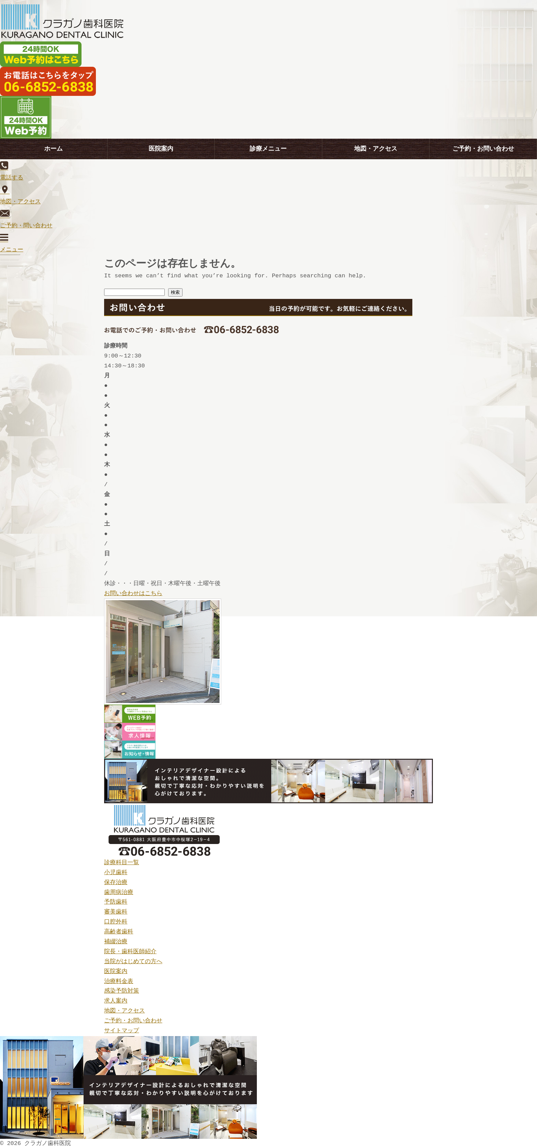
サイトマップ (121, 1028)
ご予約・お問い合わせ (483, 149)
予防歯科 (115, 899)
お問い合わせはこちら (133, 591)
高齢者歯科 (118, 929)
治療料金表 (118, 979)
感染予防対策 (121, 988)
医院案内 (161, 149)
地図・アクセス (375, 149)
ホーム (53, 149)
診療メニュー (268, 149)
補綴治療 (115, 939)
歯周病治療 (118, 890)
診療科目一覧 (121, 860)
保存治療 (115, 880)
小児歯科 (115, 870)
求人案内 (115, 998)
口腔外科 (115, 919)
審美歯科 (115, 909)
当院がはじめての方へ (133, 959)
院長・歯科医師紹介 (130, 949)
